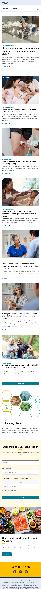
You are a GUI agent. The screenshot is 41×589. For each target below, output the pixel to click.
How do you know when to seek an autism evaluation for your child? (20, 51)
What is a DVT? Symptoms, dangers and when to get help (19, 162)
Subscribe (20, 497)
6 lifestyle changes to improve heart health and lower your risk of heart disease (20, 366)
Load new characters (9, 490)
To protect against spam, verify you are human (18, 478)
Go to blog (6, 554)
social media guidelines (25, 587)
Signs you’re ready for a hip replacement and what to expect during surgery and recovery (19, 316)
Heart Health (6, 159)
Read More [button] (6, 123)
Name (3, 459)
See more (20, 383)
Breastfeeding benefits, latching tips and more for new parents (19, 110)
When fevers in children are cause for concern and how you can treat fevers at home (19, 213)
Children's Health (8, 45)
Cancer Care (6, 262)
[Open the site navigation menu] (37, 8)
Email (6, 468)
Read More (6, 67)
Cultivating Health (9, 8)
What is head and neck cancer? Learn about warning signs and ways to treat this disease (20, 266)
